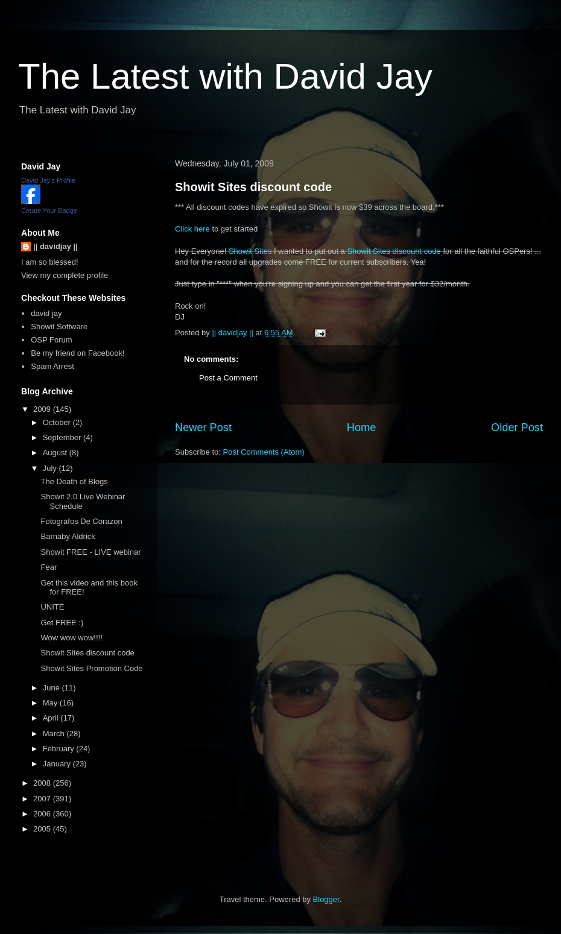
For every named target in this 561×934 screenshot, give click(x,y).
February (60, 748)
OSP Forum (51, 339)
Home (361, 427)
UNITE (52, 606)
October (58, 422)
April (52, 717)
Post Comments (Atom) (264, 451)
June (52, 687)
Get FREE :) (61, 622)
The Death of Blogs (73, 481)
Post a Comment (228, 377)
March (55, 733)
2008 (43, 782)
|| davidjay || (55, 246)
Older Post (517, 427)
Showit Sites (250, 251)
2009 (43, 409)
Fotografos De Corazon (81, 521)
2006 (43, 813)
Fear (48, 567)
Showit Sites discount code (253, 187)
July (51, 468)
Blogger (326, 899)
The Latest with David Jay (225, 76)
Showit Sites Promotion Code (91, 668)
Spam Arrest (52, 366)
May (51, 702)
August (56, 452)
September (63, 437)
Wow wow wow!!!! (71, 637)
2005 (43, 828)
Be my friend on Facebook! (77, 353)
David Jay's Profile (48, 180)
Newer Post (203, 427)
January (58, 763)
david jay (46, 313)
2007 (43, 798)
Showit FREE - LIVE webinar (90, 552)
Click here (192, 228)
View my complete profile (64, 275)
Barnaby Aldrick (67, 536)
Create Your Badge (49, 210)
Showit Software (59, 326)
